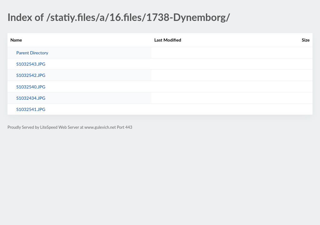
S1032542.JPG (30, 75)
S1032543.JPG (30, 64)
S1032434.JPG (30, 98)
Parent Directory (32, 52)
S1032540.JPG (30, 86)
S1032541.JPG (30, 109)
